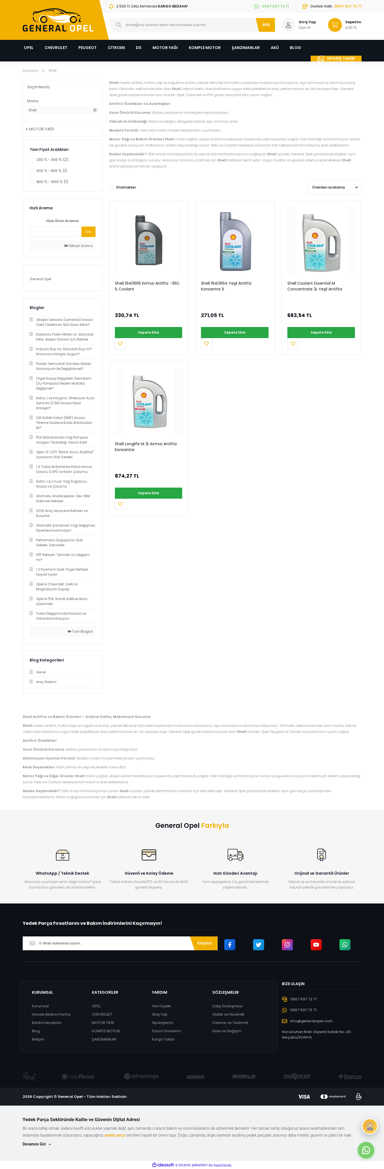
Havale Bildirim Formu (50, 1014)
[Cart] (342, 25)
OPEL (96, 1006)
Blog (35, 1031)
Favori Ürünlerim (166, 1031)
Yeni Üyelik (161, 1006)
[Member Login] (288, 25)
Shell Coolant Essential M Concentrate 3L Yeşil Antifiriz (314, 286)
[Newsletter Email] (120, 943)
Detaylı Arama (79, 245)
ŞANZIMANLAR (104, 1039)
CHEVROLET (102, 1014)
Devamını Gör (37, 1144)
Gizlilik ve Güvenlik (229, 1014)
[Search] (192, 25)
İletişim (37, 1039)
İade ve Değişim (227, 1031)
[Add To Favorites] (177, 332)
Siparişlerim (163, 1022)
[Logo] (58, 20)
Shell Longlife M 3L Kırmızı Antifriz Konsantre (146, 435)
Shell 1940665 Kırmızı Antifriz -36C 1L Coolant (147, 286)
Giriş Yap (160, 1014)
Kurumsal (39, 1006)
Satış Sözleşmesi (228, 1006)
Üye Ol (304, 27)
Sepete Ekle (140, 332)
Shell (54, 70)
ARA (266, 24)
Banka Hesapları (46, 1022)
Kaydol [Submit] (204, 943)
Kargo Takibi (163, 1039)
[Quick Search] (54, 231)
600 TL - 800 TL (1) (52, 170)
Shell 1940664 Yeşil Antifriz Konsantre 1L (226, 286)
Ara (88, 231)
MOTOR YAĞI (103, 1022)
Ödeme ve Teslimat (230, 1022)
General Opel (40, 279)
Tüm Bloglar (80, 631)
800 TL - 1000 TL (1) (52, 181)
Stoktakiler (126, 187)
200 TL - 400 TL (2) (52, 159)
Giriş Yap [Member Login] (307, 22)
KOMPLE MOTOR (106, 1031)
